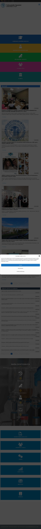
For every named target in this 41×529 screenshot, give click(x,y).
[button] (39, 256)
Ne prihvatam (20, 268)
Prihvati (20, 265)
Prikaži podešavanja (20, 271)
